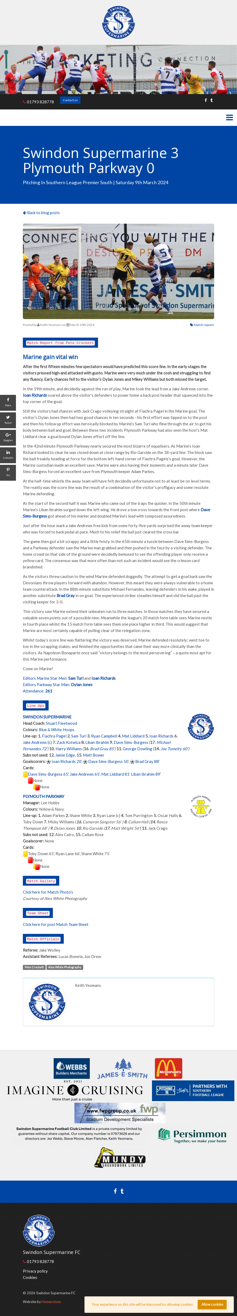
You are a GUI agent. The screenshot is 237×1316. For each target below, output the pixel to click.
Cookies (30, 1277)
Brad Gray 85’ (102, 748)
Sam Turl (78, 736)
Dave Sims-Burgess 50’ (108, 761)
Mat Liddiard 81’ (115, 774)
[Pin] (8, 473)
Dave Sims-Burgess (131, 742)
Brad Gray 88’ (147, 761)
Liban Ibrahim (97, 742)
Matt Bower (93, 755)
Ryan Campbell (104, 736)
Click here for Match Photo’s (48, 892)
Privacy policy (35, 1271)
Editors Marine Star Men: (45, 678)
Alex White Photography (64, 967)
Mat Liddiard (133, 736)
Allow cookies (212, 1304)
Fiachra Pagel (54, 736)
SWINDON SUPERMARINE (47, 716)
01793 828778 (38, 101)
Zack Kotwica (69, 742)
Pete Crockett (34, 967)
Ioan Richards (161, 736)
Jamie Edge (65, 755)
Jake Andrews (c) (37, 742)
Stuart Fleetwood (61, 723)
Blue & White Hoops (56, 729)
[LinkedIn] (8, 455)
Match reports (202, 325)
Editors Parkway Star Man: (46, 684)
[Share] (8, 403)
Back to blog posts (41, 212)
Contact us (70, 100)
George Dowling (137, 748)
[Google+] (8, 438)
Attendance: (33, 690)
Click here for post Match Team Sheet (55, 924)
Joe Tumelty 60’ (174, 748)
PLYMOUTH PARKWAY (43, 796)
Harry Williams (69, 748)
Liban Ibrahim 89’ (146, 774)
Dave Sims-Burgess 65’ (48, 774)
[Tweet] (8, 420)
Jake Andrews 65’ (85, 774)
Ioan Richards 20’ (67, 761)
